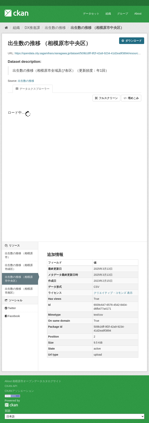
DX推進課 (32, 28)
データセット (91, 13)
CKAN (11, 405)
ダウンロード (132, 40)
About (137, 13)
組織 (108, 13)
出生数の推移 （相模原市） (19, 255)
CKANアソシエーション (19, 390)
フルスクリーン (106, 98)
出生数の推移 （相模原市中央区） (97, 28)
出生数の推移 (55, 28)
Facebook (12, 316)
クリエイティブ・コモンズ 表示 (113, 292)
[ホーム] (6, 28)
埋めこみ (131, 98)
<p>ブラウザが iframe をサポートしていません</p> (74, 172)
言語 (7, 410)
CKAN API (11, 386)
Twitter (10, 308)
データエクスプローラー (32, 88)
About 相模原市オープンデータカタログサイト (33, 381)
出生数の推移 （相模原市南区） (19, 290)
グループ (122, 13)
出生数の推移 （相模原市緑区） (19, 267)
